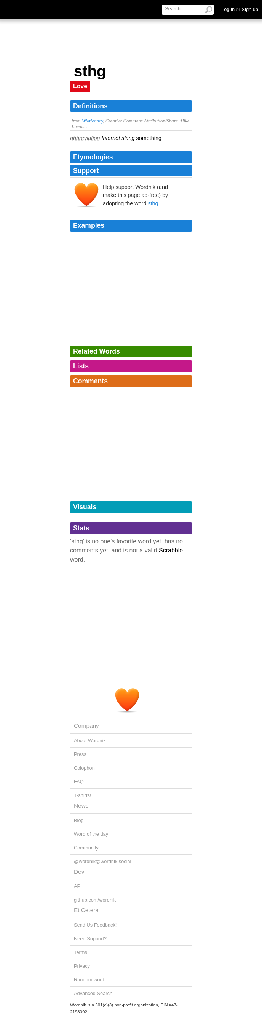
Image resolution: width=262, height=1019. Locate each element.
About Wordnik (90, 740)
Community (86, 848)
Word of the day (91, 834)
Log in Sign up (239, 9)
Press (80, 754)
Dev (79, 871)
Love (80, 86)
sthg (153, 203)
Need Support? (90, 938)
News (81, 805)
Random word (89, 979)
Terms (80, 952)
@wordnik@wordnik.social (102, 861)
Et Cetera (86, 910)
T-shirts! (82, 795)
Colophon (84, 768)
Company (86, 725)
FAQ (79, 781)
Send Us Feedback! (95, 925)
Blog (79, 820)
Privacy (82, 966)
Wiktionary (92, 121)
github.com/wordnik (95, 900)
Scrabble (171, 550)
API (78, 886)
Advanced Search (93, 993)
